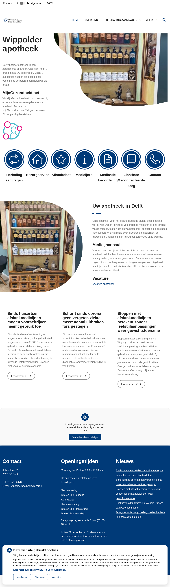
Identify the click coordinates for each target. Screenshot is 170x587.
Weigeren (40, 577)
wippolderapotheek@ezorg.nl (27, 486)
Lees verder (23, 377)
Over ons (91, 20)
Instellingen (22, 577)
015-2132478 (14, 482)
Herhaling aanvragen (121, 20)
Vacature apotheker (103, 284)
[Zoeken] (164, 20)
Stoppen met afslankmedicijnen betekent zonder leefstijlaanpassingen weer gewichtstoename (138, 494)
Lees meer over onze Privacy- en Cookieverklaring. (39, 570)
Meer (149, 20)
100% (50, 3)
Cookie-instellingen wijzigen (85, 437)
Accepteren (57, 577)
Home (75, 20)
